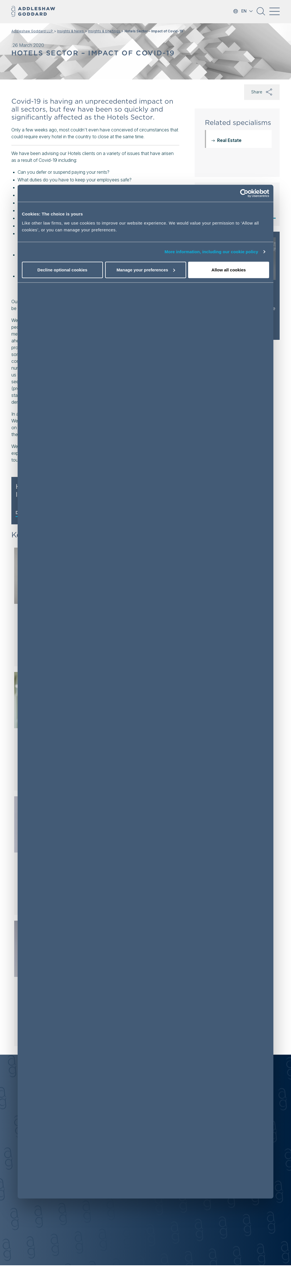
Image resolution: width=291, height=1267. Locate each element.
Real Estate (229, 140)
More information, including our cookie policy (211, 251)
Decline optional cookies (63, 269)
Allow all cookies (228, 269)
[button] (260, 13)
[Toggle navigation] (274, 11)
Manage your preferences (146, 269)
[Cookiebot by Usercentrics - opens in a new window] (244, 193)
